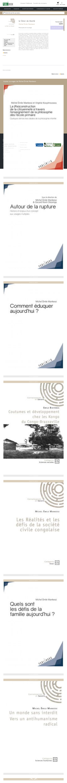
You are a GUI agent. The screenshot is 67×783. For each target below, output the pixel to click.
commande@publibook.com (8, 158)
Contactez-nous (23, 144)
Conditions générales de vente (24, 150)
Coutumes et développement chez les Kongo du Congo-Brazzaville (23, 469)
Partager (4, 55)
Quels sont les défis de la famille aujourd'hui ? (17, 668)
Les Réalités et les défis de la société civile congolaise (19, 569)
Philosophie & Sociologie (25, 27)
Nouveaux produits (24, 142)
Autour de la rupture (9, 271)
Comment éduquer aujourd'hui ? (13, 370)
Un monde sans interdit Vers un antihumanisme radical (19, 767)
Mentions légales (23, 147)
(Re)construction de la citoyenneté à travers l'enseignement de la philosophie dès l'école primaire (32, 171)
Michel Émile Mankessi (27, 24)
